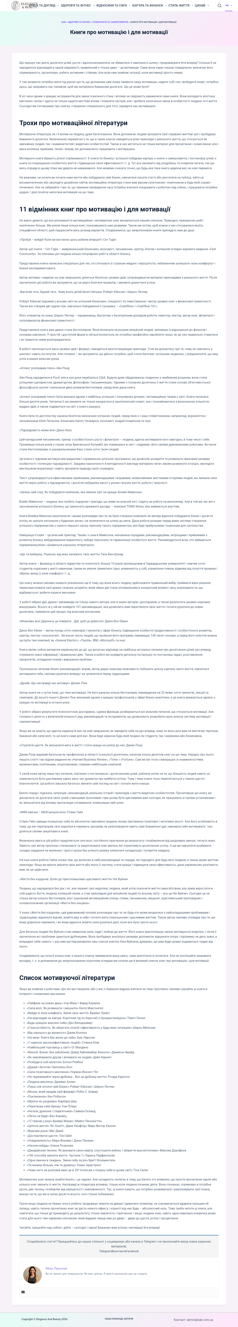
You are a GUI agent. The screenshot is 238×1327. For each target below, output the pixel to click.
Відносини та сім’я (113, 5)
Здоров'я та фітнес (79, 22)
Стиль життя (180, 5)
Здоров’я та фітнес (78, 5)
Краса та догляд (44, 5)
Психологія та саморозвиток (110, 22)
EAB (64, 22)
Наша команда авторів (119, 1319)
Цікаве (202, 5)
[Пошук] (219, 5)
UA (229, 5)
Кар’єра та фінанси (149, 5)
